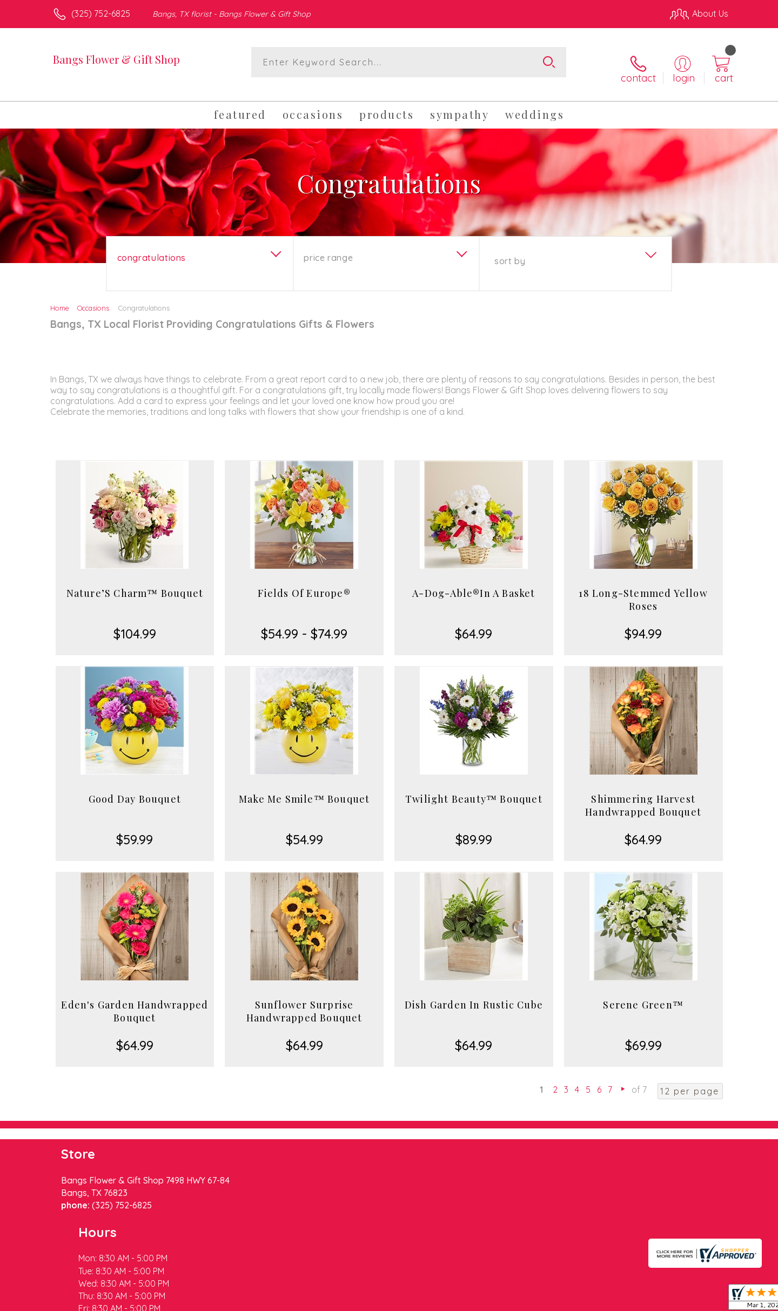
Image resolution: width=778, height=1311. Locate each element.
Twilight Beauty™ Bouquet (473, 788)
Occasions (93, 297)
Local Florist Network (632, 1300)
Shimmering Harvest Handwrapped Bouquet (643, 795)
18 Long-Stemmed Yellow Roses (643, 589)
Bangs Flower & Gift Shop (116, 59)
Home (59, 297)
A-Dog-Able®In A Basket (473, 582)
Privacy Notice (555, 1300)
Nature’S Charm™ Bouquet (135, 582)
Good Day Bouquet (135, 788)
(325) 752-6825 (100, 13)
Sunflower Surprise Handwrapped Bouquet (304, 1000)
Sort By (509, 250)
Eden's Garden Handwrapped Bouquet (134, 1000)
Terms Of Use (491, 1300)
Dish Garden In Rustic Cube (474, 993)
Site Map (699, 1300)
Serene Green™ (643, 993)
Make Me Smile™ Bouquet (304, 788)
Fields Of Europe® (304, 582)
